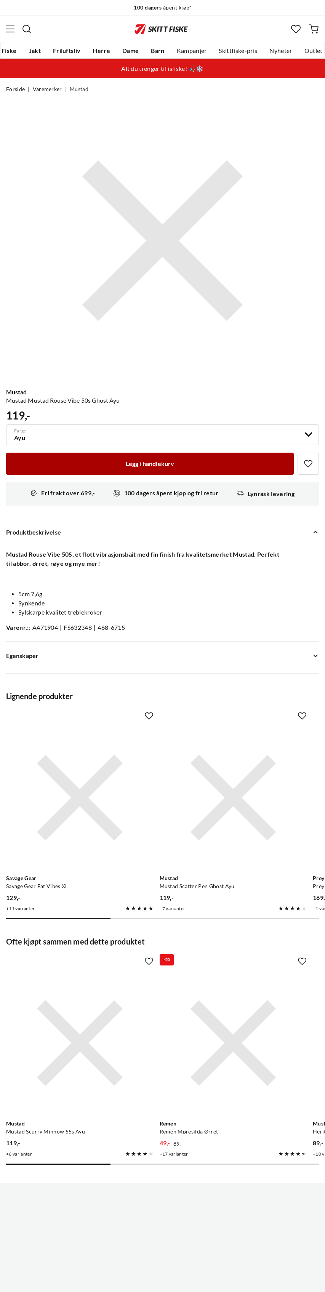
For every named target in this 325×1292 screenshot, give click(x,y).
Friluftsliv (67, 50)
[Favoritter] (296, 29)
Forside (15, 89)
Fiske (9, 50)
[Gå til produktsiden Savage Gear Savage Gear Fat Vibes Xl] (53, 771)
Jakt (35, 50)
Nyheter (280, 50)
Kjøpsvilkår (179, 1280)
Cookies (209, 1280)
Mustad (79, 89)
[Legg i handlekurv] (150, 464)
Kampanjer (192, 50)
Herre (101, 50)
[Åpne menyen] (10, 29)
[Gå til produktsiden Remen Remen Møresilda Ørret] (155, 964)
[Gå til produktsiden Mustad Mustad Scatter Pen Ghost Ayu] (155, 771)
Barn (157, 50)
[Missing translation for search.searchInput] (26, 29)
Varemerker (47, 89)
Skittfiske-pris (238, 50)
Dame (130, 50)
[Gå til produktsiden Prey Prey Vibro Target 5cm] (256, 771)
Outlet (313, 50)
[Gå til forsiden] (161, 29)
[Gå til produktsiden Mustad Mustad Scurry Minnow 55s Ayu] (53, 964)
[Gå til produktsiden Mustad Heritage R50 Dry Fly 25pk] (256, 964)
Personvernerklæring (132, 1280)
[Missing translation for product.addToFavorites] (308, 464)
